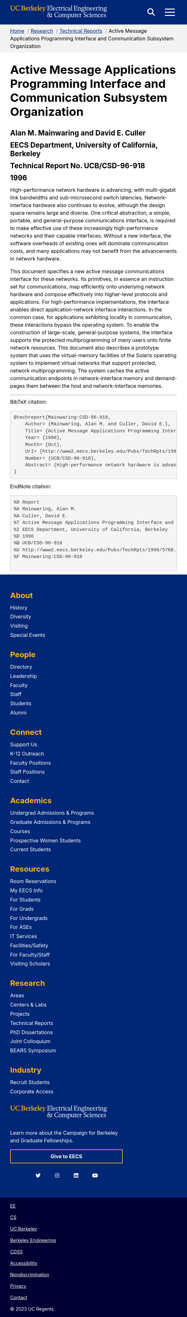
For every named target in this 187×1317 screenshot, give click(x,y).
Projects (19, 1014)
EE (13, 1206)
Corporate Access (31, 1091)
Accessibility (23, 1263)
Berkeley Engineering (33, 1240)
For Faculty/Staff (30, 954)
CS (13, 1217)
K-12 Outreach (27, 753)
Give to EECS (66, 1156)
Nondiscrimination (29, 1274)
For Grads (22, 909)
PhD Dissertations (31, 1032)
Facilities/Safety (29, 945)
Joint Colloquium (30, 1041)
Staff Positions (27, 772)
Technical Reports (80, 31)
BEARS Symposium (33, 1050)
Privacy (18, 1286)
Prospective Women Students (45, 840)
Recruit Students (30, 1082)
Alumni (18, 712)
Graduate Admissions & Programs (50, 822)
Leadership (23, 676)
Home (17, 31)
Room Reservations (33, 881)
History (18, 607)
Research (42, 31)
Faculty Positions (30, 763)
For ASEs (21, 927)
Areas (17, 995)
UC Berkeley (23, 1228)
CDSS (16, 1251)
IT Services (23, 936)
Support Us (23, 744)
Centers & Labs (28, 1004)
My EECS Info (26, 890)
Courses (20, 831)
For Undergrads (29, 918)
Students (20, 703)
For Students (25, 899)
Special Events (27, 635)
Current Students (30, 849)
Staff (16, 694)
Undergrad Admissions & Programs (52, 813)
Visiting (19, 626)
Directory (21, 667)
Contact (19, 781)
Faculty (19, 685)
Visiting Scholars (30, 963)
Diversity (20, 616)
